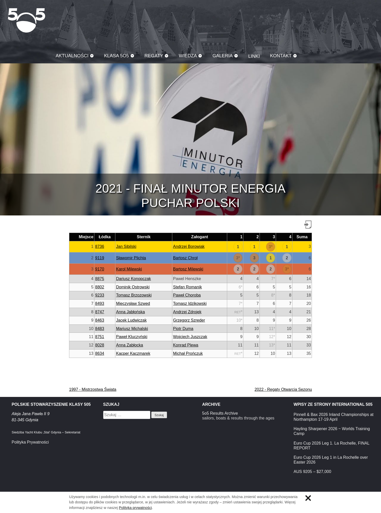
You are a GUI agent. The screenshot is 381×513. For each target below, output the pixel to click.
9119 (99, 258)
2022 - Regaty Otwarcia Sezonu (283, 389)
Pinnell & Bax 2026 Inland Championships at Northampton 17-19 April (334, 417)
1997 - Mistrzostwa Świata (92, 389)
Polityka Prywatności (30, 442)
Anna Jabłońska (130, 312)
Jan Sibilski (126, 246)
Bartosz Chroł (185, 258)
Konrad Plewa (185, 345)
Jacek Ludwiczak (131, 320)
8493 (99, 303)
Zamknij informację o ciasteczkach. (308, 498)
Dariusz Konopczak (133, 279)
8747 (99, 312)
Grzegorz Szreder (189, 320)
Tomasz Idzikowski (189, 303)
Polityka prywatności (135, 508)
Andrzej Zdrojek (187, 312)
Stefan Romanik (187, 287)
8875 (99, 279)
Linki (254, 56)
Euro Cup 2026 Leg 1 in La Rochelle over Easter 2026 (331, 459)
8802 (99, 287)
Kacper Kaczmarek (133, 353)
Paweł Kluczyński (131, 337)
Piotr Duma (183, 328)
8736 (99, 246)
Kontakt (281, 55)
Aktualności (72, 55)
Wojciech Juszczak (190, 337)
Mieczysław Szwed (133, 303)
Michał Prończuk (188, 353)
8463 (99, 320)
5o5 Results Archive (220, 413)
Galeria (223, 55)
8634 (99, 353)
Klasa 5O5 (26, 20)
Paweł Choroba (187, 295)
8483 (99, 328)
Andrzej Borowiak (189, 246)
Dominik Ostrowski (133, 287)
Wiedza (188, 55)
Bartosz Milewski (188, 269)
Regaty (153, 55)
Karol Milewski (129, 269)
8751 (99, 337)
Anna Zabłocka (129, 345)
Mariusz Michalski (132, 328)
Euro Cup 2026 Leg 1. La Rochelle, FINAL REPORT (331, 445)
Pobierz (308, 225)
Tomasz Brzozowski (134, 295)
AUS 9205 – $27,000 (312, 471)
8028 (99, 345)
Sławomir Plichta (131, 258)
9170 (99, 269)
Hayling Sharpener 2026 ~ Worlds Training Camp (332, 431)
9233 (99, 295)
